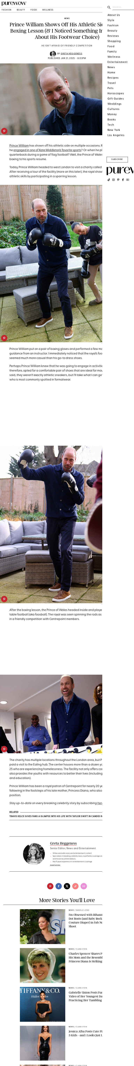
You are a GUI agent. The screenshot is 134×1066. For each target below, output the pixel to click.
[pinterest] (4, 131)
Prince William (19, 145)
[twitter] (67, 886)
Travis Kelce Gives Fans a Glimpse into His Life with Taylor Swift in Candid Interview (61, 816)
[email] (84, 886)
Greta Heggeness (71, 54)
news (66, 18)
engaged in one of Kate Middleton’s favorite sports (47, 150)
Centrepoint (110, 167)
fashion (7, 10)
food (34, 10)
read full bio (55, 865)
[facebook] (58, 886)
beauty (21, 10)
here (100, 803)
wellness (48, 10)
